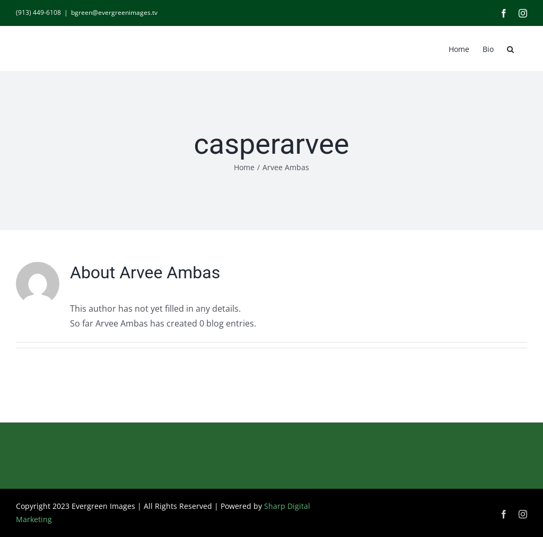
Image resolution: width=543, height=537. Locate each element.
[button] (510, 48)
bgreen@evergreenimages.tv (114, 12)
